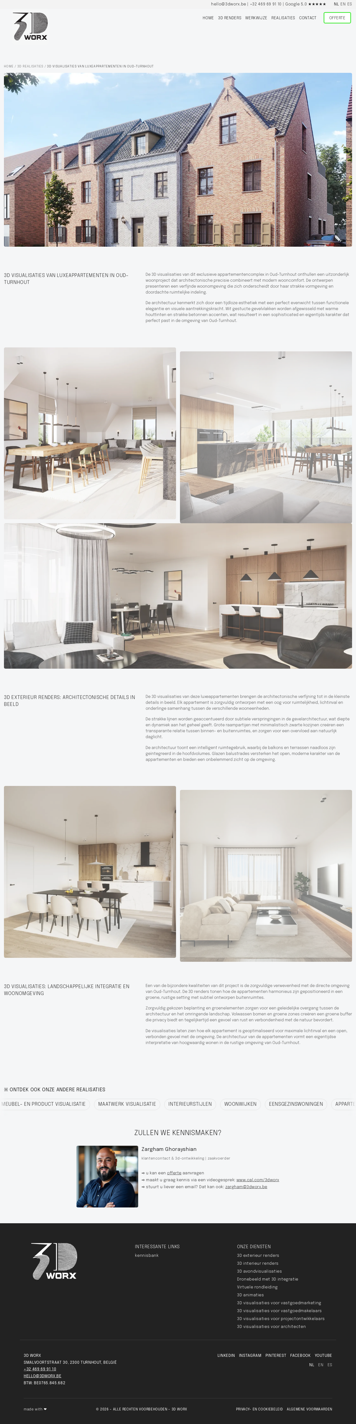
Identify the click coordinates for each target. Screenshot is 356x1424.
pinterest (276, 1356)
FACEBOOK (300, 1356)
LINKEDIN (226, 1356)
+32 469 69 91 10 (266, 4)
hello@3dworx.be (228, 4)
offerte (169, 1173)
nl (336, 4)
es (349, 4)
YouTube (323, 1356)
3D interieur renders (258, 1264)
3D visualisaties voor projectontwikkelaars (281, 1319)
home (208, 18)
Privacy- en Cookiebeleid (259, 1409)
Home (9, 66)
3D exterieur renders (258, 1256)
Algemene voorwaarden (309, 1409)
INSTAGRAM (250, 1356)
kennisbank (146, 1256)
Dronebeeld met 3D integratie (267, 1279)
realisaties (283, 18)
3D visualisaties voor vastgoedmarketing (279, 1303)
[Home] (30, 26)
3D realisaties (30, 66)
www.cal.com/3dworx (253, 1180)
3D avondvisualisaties (259, 1271)
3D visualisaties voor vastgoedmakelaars (279, 1311)
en (343, 4)
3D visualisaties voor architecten (271, 1327)
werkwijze (256, 18)
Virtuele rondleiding (257, 1287)
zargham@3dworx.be (242, 1187)
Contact (307, 18)
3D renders (229, 18)
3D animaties (250, 1295)
